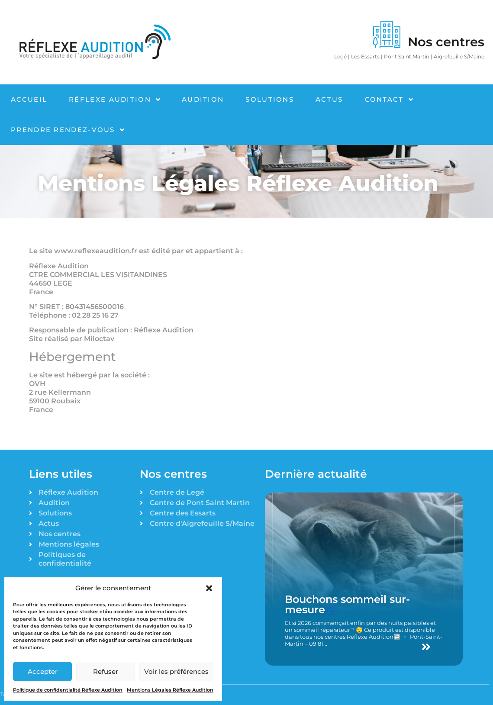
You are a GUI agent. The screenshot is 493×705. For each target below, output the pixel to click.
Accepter (43, 671)
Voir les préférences (176, 671)
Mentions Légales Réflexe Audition (170, 690)
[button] (209, 588)
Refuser (105, 671)
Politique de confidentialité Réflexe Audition (67, 690)
